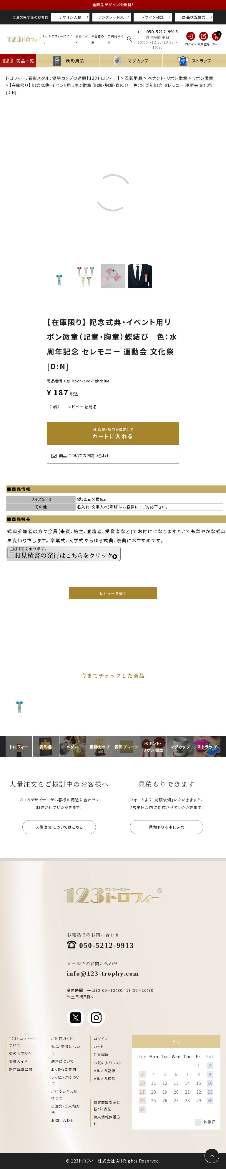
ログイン (101, 1038)
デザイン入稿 (70, 16)
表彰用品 (134, 78)
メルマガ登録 (104, 1070)
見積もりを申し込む (167, 827)
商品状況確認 (193, 16)
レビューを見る (82, 406)
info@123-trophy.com (103, 972)
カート (99, 1046)
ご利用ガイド (62, 1038)
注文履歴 (101, 1054)
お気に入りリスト (108, 1062)
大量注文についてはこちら (59, 827)
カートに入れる (113, 433)
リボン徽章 (203, 78)
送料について (62, 1061)
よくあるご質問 (63, 1069)
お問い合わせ (62, 1120)
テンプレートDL (111, 16)
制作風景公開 (20, 1069)
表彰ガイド (18, 1061)
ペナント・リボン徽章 (168, 78)
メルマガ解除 (104, 1078)
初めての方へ (20, 1052)
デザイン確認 (153, 16)
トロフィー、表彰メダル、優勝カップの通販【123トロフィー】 (63, 78)
